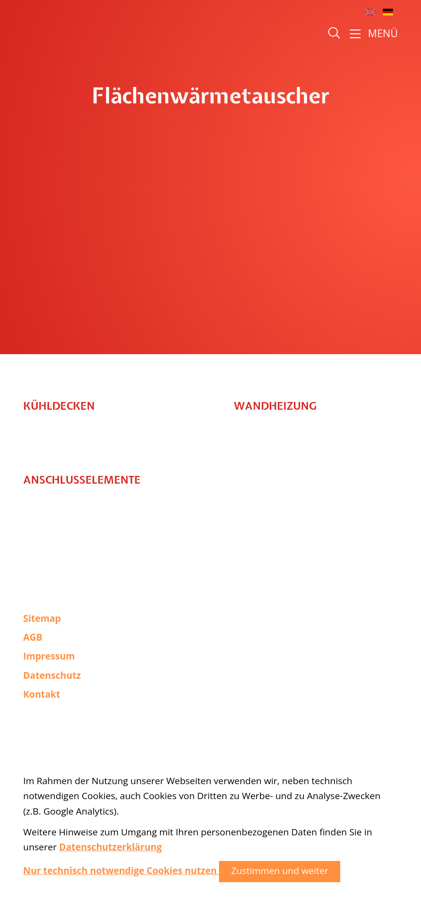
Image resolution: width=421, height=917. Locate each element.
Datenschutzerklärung (110, 847)
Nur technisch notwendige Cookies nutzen (121, 870)
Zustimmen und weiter (279, 870)
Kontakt (41, 694)
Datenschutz (52, 675)
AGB (33, 637)
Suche (335, 33)
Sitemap (42, 618)
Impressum (49, 656)
